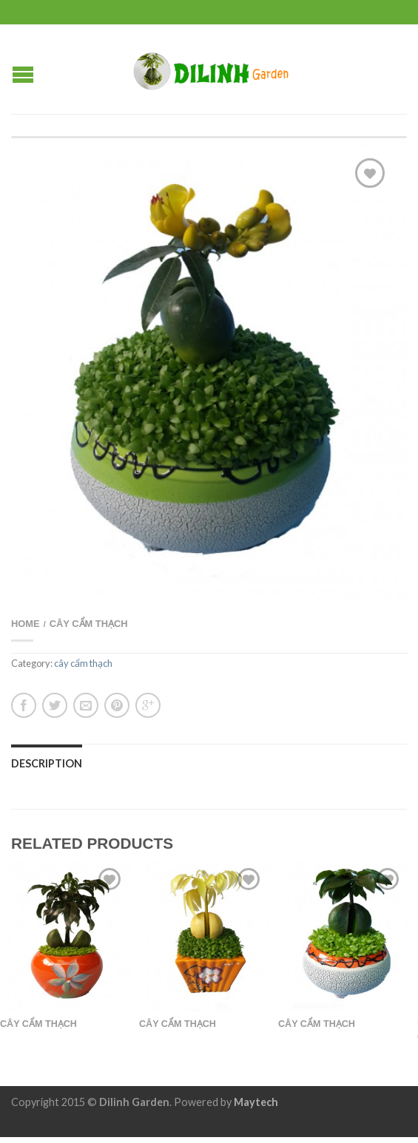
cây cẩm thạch (89, 623)
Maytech (256, 1102)
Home (25, 623)
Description (46, 763)
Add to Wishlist (370, 173)
